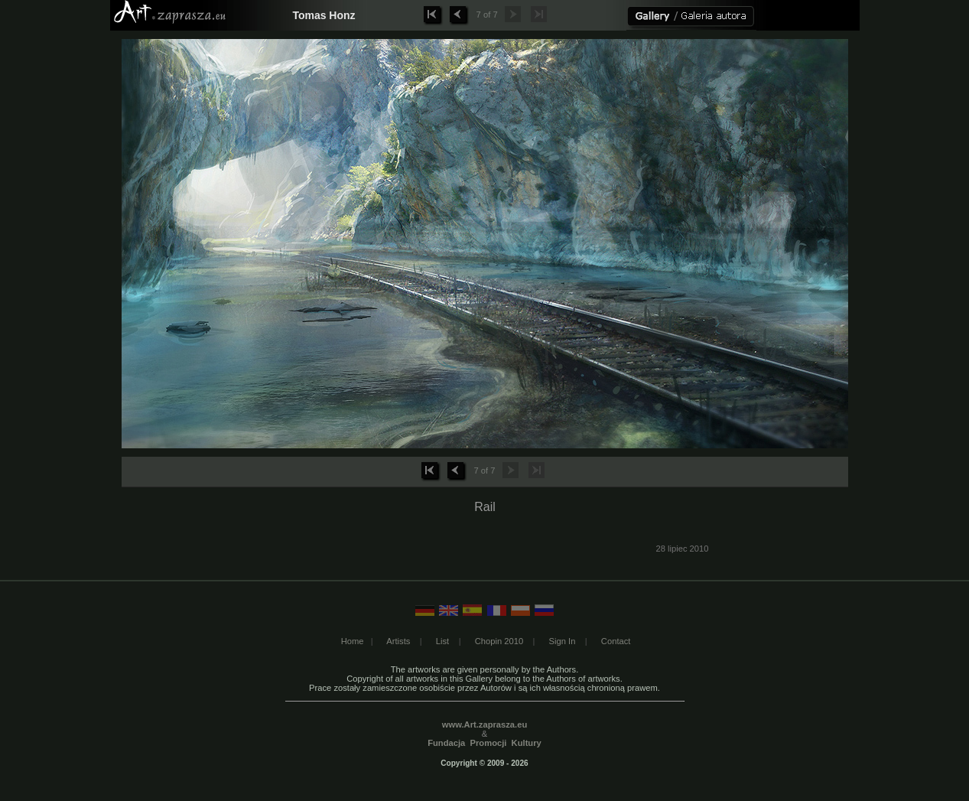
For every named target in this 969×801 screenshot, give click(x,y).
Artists (398, 641)
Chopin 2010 (499, 641)
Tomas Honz (323, 15)
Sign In (562, 641)
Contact (616, 641)
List (442, 641)
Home (352, 641)
